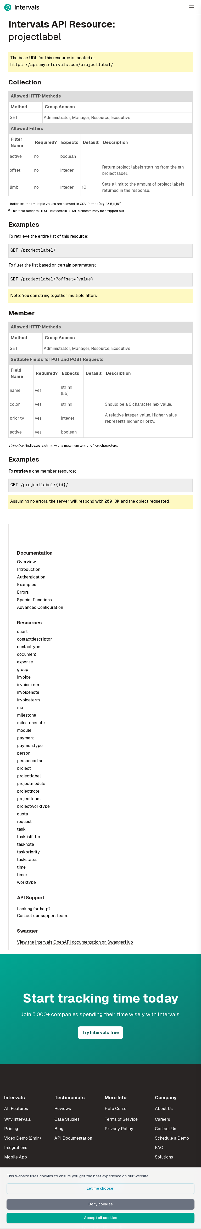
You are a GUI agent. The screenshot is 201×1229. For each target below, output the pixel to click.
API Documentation (73, 1138)
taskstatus (27, 859)
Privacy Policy (119, 1128)
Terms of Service (121, 1119)
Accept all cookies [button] (100, 1217)
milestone (26, 715)
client (22, 631)
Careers (162, 1119)
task (21, 829)
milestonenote (31, 723)
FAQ (159, 1147)
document (26, 654)
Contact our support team (42, 915)
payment (25, 738)
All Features (16, 1108)
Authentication (31, 577)
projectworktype (33, 806)
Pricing (11, 1128)
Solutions (164, 1157)
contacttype (28, 646)
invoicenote (28, 692)
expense (25, 662)
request (24, 821)
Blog (58, 1128)
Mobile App (15, 1157)
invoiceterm (28, 700)
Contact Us (165, 1128)
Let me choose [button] (100, 1188)
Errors (23, 592)
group (22, 669)
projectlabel (29, 776)
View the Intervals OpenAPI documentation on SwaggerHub (75, 942)
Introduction (28, 569)
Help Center (116, 1108)
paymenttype (30, 745)
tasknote (25, 844)
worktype (26, 882)
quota (22, 814)
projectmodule (31, 783)
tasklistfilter (29, 837)
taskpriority (28, 852)
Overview (26, 562)
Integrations (15, 1147)
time (21, 867)
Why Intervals (17, 1119)
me (20, 707)
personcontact (31, 761)
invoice (24, 677)
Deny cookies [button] (100, 1204)
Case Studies (67, 1119)
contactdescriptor (34, 639)
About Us (164, 1108)
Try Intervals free (100, 1032)
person (23, 753)
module (24, 730)
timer (22, 875)
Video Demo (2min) (22, 1138)
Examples (26, 584)
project (24, 768)
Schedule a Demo (172, 1138)
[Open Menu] (191, 7)
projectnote (28, 791)
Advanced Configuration (40, 607)
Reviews (62, 1108)
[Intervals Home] (21, 7)
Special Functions (34, 600)
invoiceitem (28, 684)
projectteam (29, 799)
